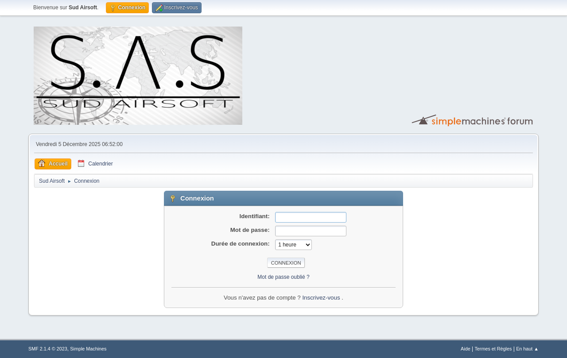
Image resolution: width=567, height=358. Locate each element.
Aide (465, 348)
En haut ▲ (527, 348)
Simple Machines (88, 348)
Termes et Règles (493, 348)
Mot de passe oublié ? (283, 277)
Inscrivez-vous (322, 297)
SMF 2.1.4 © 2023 (47, 348)
